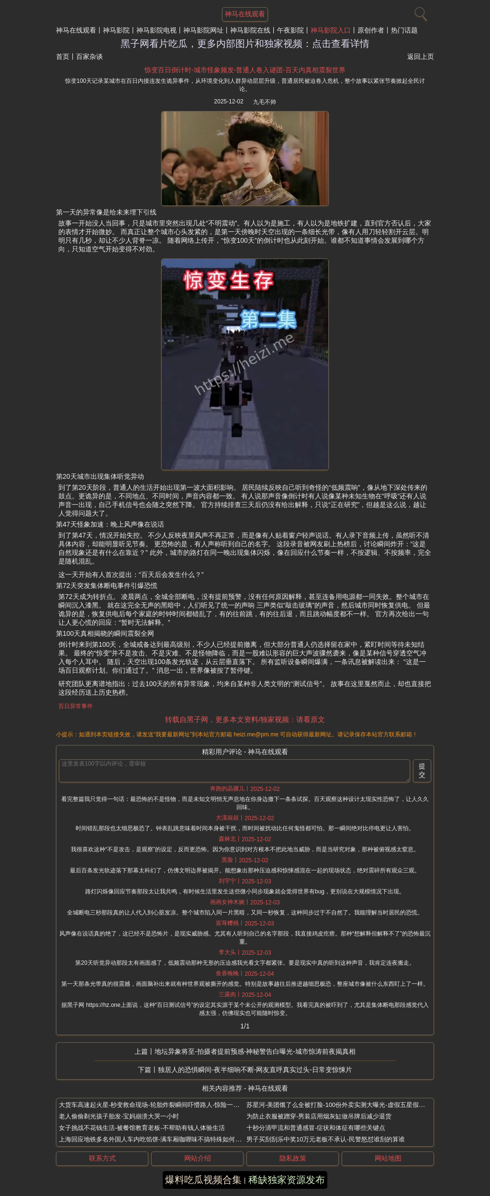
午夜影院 (290, 30)
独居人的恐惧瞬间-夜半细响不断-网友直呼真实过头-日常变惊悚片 (255, 1069)
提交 (422, 770)
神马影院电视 (156, 30)
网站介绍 (197, 1158)
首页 (62, 56)
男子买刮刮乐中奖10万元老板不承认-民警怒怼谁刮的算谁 (325, 1139)
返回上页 (420, 56)
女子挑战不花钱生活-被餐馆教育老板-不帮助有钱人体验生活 (142, 1127)
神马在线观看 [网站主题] (245, 14)
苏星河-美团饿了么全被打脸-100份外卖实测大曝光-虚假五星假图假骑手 (345, 1104)
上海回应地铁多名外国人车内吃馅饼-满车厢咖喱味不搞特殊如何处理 (153, 1139)
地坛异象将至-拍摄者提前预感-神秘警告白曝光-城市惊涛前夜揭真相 (255, 1051)
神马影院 (116, 30)
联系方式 (102, 1158)
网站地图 (388, 1158)
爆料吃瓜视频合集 (203, 1179)
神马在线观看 (76, 30)
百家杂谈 (89, 56)
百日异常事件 (75, 706)
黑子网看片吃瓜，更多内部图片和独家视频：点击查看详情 (245, 43)
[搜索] (419, 12)
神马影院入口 (331, 30)
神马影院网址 (203, 30)
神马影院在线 (250, 30)
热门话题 (404, 30)
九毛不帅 (264, 102)
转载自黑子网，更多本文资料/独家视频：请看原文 (245, 719)
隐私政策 (292, 1158)
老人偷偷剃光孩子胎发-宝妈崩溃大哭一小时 (119, 1116)
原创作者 (370, 30)
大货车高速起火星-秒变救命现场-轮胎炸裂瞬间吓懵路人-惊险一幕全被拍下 (161, 1104)
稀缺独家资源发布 (286, 1179)
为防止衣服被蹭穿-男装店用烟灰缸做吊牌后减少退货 (318, 1116)
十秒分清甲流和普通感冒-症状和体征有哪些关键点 (315, 1127)
